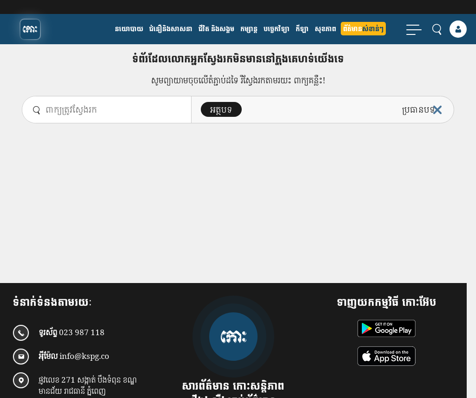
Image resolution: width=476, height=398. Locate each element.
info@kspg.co (84, 356)
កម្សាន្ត (249, 28)
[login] (458, 29)
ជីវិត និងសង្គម (216, 28)
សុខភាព (325, 28)
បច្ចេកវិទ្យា (277, 28)
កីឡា (302, 28)
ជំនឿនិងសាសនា (170, 28)
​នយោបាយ (129, 28)
